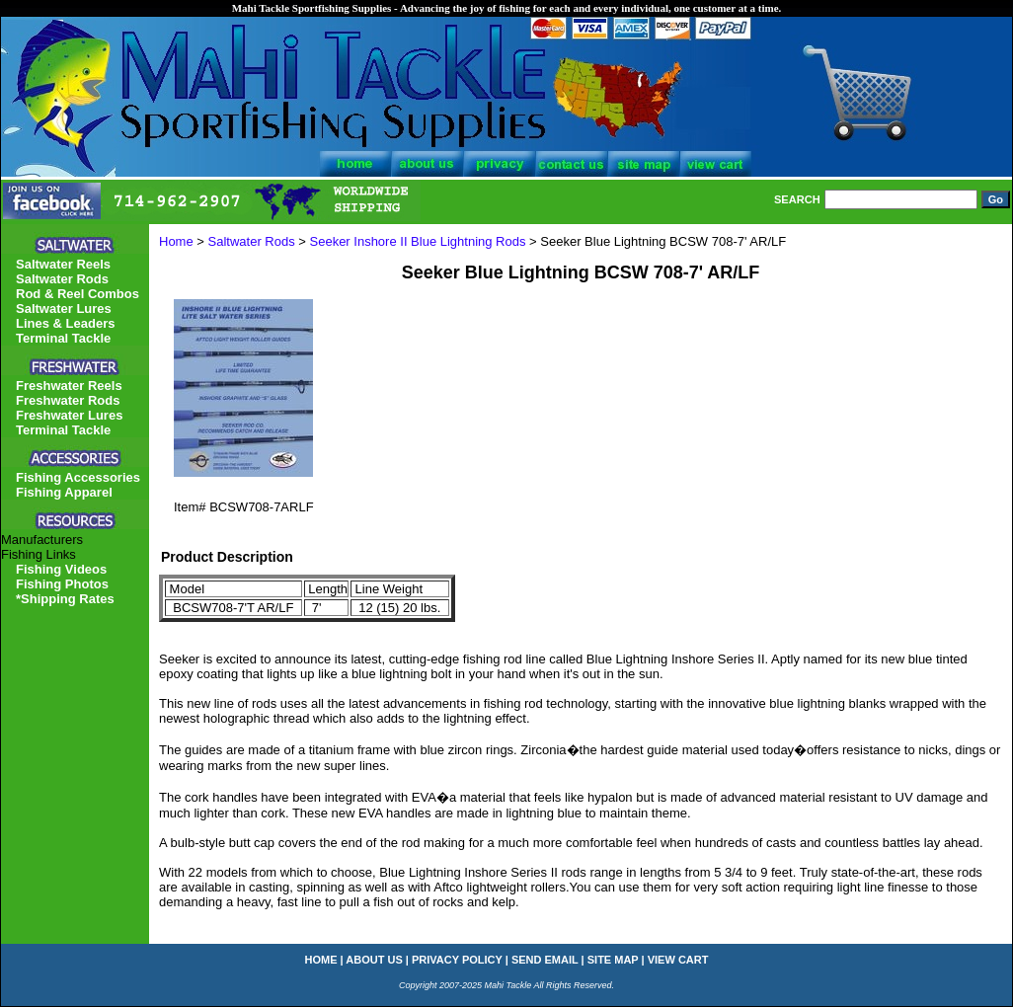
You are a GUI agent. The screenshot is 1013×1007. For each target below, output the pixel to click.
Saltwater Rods (251, 241)
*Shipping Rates (65, 598)
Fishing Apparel (64, 492)
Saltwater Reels (63, 264)
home (321, 960)
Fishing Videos (61, 569)
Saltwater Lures (64, 308)
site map (613, 960)
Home (176, 241)
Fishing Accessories (78, 477)
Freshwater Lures (69, 415)
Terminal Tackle (63, 338)
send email (545, 960)
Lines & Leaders (65, 323)
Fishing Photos (62, 584)
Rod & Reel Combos (77, 293)
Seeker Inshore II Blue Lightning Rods (418, 241)
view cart (678, 960)
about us (374, 960)
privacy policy (457, 960)
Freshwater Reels (69, 385)
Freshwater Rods (67, 400)
